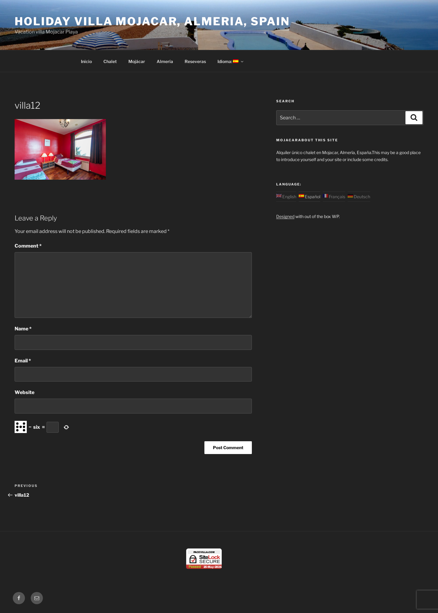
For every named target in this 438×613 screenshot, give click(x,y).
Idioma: (230, 61)
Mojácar (136, 61)
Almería (165, 61)
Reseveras (195, 61)
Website (24, 392)
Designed (285, 216)
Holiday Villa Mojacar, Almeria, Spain (152, 21)
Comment (28, 246)
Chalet (110, 61)
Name (23, 329)
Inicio (86, 61)
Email (23, 361)
